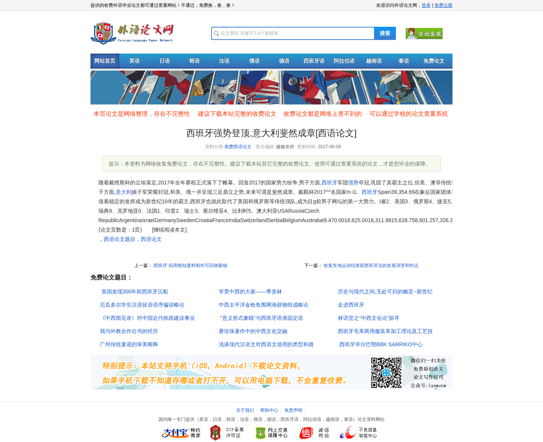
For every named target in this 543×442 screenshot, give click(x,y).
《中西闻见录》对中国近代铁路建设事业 (147, 318)
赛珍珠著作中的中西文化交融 (253, 331)
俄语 (254, 61)
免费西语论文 (238, 146)
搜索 (385, 33)
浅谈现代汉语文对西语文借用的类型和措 (266, 344)
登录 (426, 5)
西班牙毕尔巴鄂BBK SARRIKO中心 (380, 344)
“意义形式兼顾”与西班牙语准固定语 (261, 318)
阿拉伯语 (344, 61)
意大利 (124, 192)
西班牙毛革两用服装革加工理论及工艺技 (385, 331)
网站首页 (104, 61)
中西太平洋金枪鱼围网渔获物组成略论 (263, 305)
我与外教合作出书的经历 (129, 331)
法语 (224, 61)
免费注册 (443, 5)
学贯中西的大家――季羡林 (250, 292)
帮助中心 (269, 410)
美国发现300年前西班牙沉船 (134, 292)
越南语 (374, 61)
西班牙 (329, 183)
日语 (165, 61)
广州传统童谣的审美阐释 (129, 344)
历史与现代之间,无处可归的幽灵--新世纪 (385, 292)
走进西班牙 (351, 305)
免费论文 (434, 61)
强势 (353, 183)
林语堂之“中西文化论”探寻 (368, 318)
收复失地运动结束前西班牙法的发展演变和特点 (370, 265)
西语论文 (151, 239)
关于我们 (245, 410)
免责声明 (293, 410)
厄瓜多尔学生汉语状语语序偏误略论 (142, 305)
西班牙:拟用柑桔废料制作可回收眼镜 (189, 265)
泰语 (404, 61)
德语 (284, 61)
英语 (134, 61)
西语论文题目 (119, 239)
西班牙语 (314, 61)
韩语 (194, 61)
